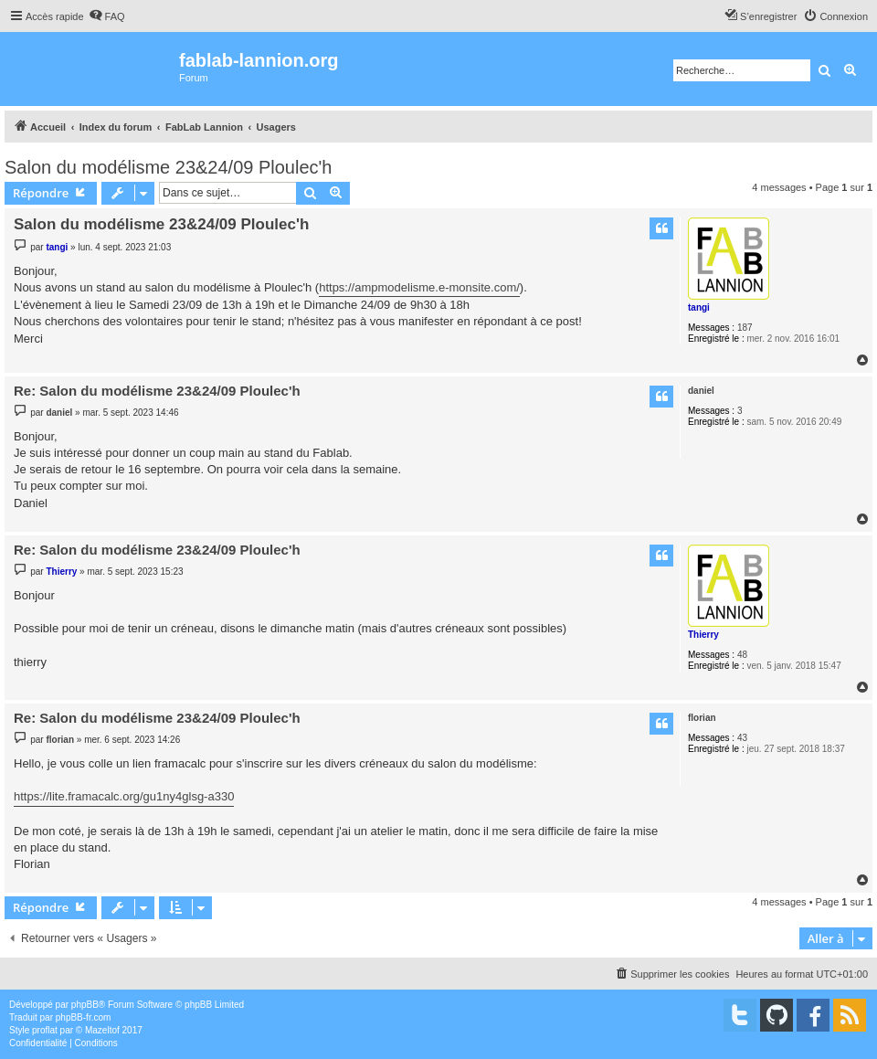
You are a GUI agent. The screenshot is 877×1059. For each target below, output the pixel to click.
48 (742, 655)
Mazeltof (102, 1030)
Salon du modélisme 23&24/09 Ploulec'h (169, 167)
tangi (699, 307)
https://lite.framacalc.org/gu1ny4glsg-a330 (124, 796)
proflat (45, 1030)
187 (745, 328)
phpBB (85, 1005)
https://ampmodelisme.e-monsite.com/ (419, 287)
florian (702, 718)
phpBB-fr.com (83, 1017)
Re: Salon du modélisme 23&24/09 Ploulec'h (157, 390)
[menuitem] (107, 16)
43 (742, 738)
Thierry (703, 635)
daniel (701, 391)
